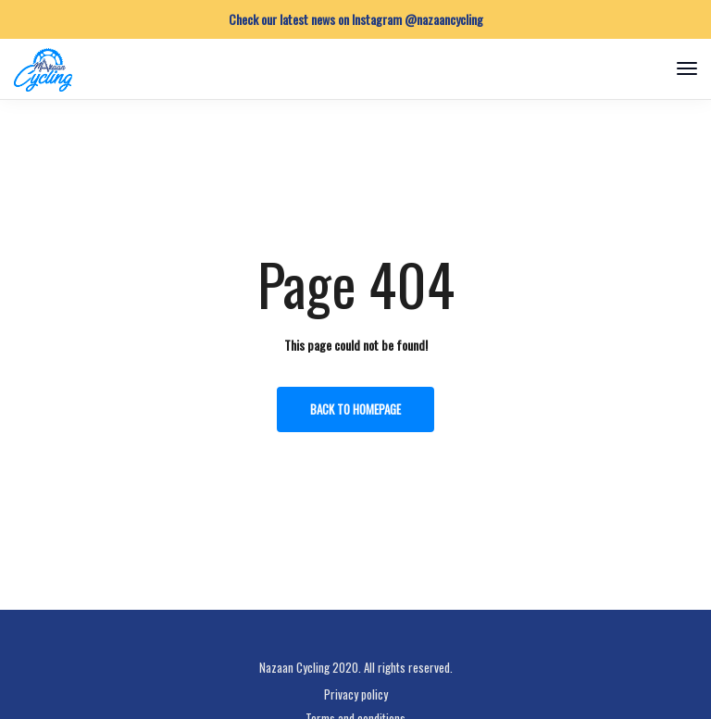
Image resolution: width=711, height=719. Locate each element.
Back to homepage (355, 409)
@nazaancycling (444, 19)
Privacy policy (356, 694)
